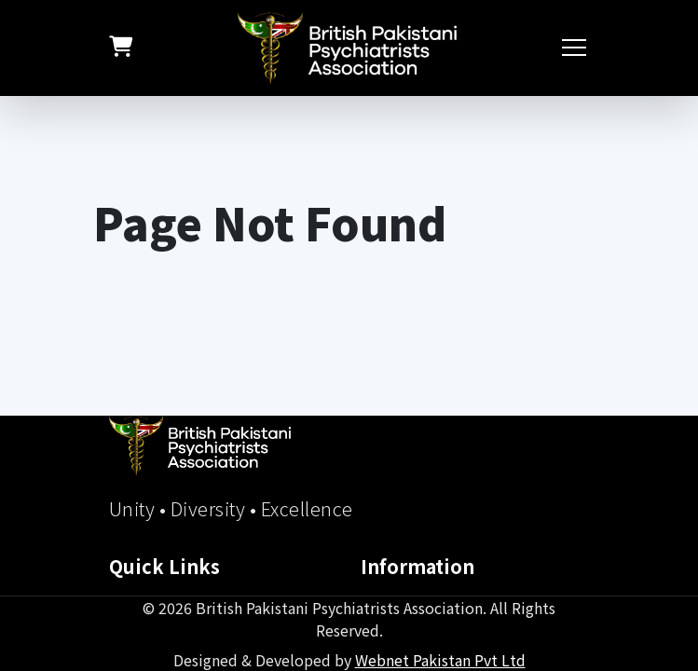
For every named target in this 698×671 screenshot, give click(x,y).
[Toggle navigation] (576, 48)
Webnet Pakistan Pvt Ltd (440, 660)
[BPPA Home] (200, 445)
